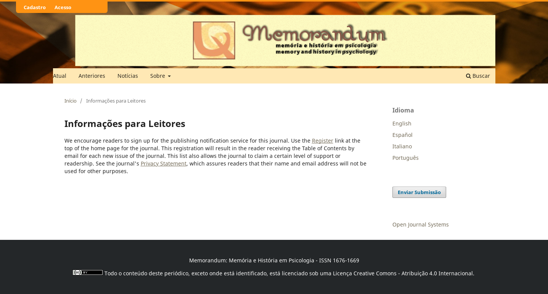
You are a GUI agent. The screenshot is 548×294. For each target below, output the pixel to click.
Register (322, 140)
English (401, 123)
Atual (59, 75)
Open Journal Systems (420, 224)
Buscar (478, 75)
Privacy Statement (163, 163)
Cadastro (35, 7)
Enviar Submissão (419, 192)
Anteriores (92, 75)
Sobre (158, 75)
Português (405, 157)
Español (402, 134)
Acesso (63, 7)
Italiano (402, 146)
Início (70, 100)
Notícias (127, 75)
